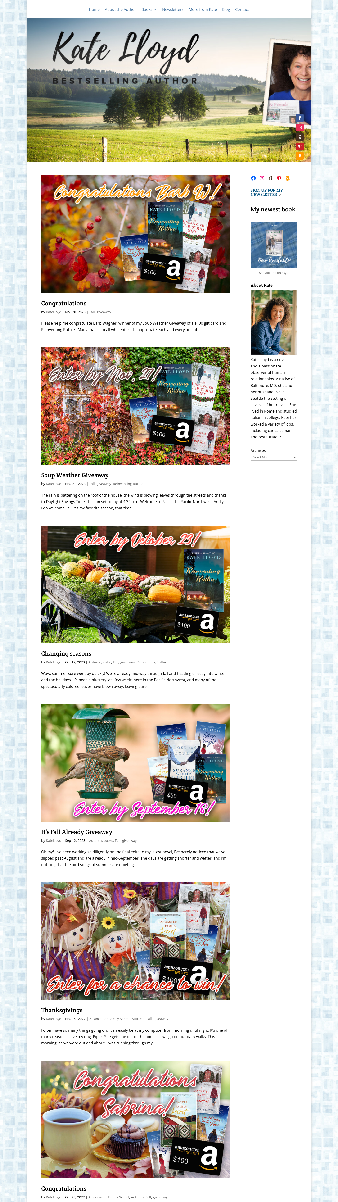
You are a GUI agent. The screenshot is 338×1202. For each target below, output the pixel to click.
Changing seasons (66, 653)
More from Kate (203, 10)
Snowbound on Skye (273, 273)
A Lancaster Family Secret (109, 1018)
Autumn (95, 662)
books (108, 840)
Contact (242, 10)
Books (146, 10)
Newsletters (173, 10)
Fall (92, 312)
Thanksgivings (61, 1010)
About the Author (120, 10)
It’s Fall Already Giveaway (76, 832)
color (107, 662)
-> (267, 192)
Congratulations (63, 303)
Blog (226, 10)
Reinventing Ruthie (128, 483)
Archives (258, 450)
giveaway (104, 312)
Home (94, 10)
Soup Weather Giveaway (75, 475)
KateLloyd (53, 312)
